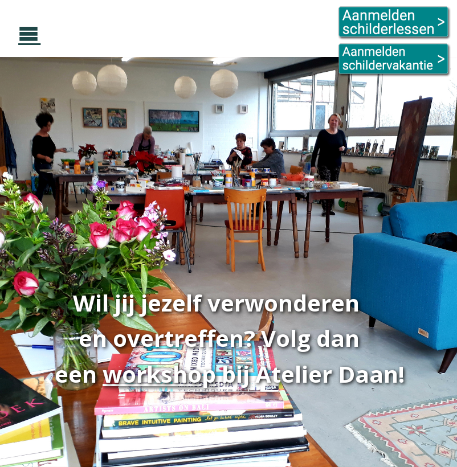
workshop (159, 374)
